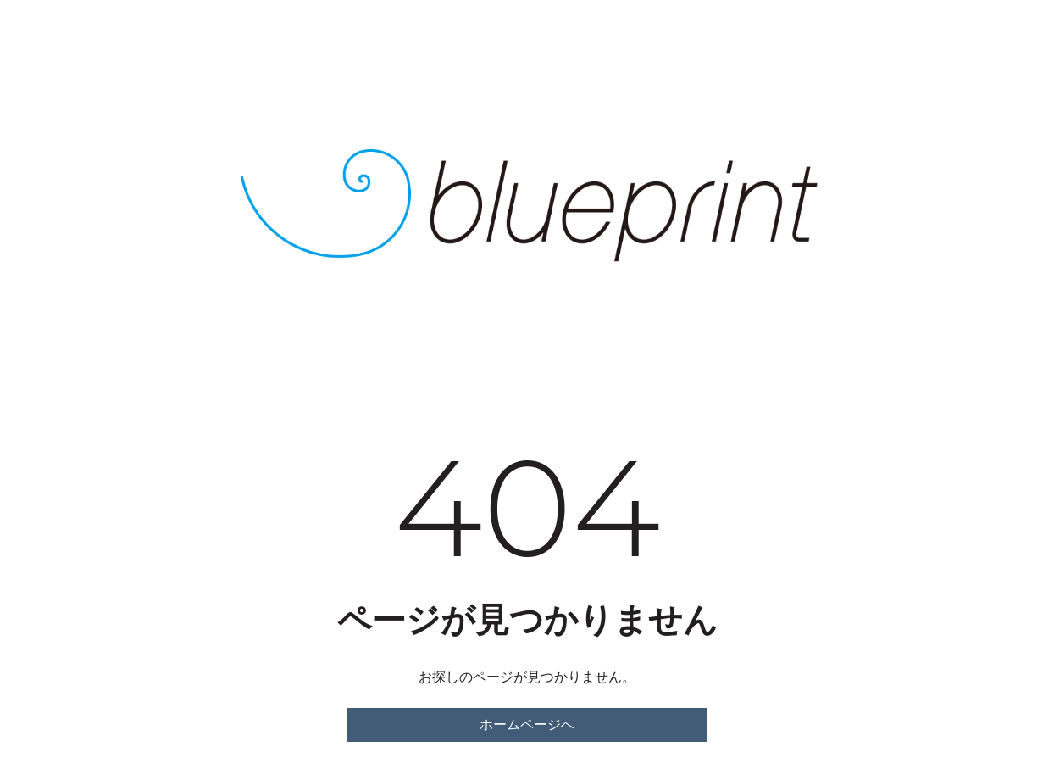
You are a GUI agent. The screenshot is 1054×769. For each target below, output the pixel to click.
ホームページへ (527, 724)
